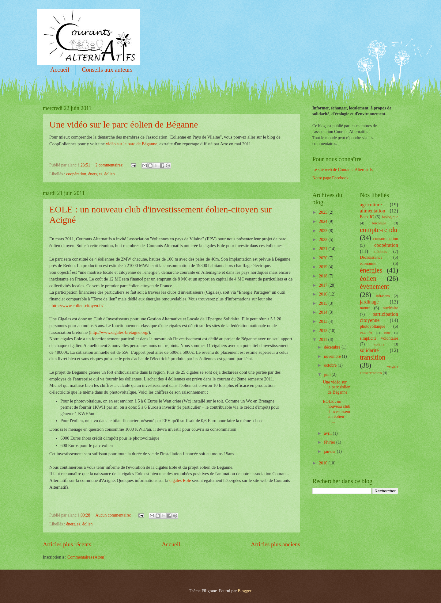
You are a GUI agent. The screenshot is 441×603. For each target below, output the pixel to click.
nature (365, 308)
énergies (95, 174)
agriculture (371, 205)
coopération (76, 174)
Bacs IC (367, 217)
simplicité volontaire (379, 338)
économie (368, 263)
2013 (323, 321)
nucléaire (390, 308)
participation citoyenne (379, 317)
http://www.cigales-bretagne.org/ (119, 332)
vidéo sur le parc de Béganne (131, 143)
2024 (323, 221)
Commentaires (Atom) (86, 557)
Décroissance (371, 257)
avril (328, 433)
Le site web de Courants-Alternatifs (342, 169)
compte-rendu (379, 230)
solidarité (369, 350)
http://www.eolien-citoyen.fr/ (78, 305)
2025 (323, 212)
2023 (323, 230)
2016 (323, 294)
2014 (323, 312)
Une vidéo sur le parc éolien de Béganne (123, 124)
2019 (323, 267)
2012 (323, 330)
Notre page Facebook (330, 178)
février (330, 442)
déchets (381, 251)
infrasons (383, 296)
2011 (323, 339)
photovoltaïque (372, 326)
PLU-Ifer (366, 332)
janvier (330, 451)
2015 (323, 303)
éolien (109, 174)
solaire (379, 344)
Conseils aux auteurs (107, 69)
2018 (323, 276)
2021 (323, 248)
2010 (323, 463)
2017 (323, 285)
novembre (333, 356)
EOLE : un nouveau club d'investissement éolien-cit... (336, 411)
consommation (385, 238)
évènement (374, 286)
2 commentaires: (110, 165)
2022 (323, 239)
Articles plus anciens (275, 544)
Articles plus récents (67, 544)
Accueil (59, 69)
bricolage (379, 223)
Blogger (244, 591)
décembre (332, 347)
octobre (331, 365)
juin (328, 374)
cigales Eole (180, 480)
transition (372, 357)
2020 (323, 258)
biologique (390, 217)
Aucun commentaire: (114, 515)
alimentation (372, 211)
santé (386, 332)
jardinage (369, 302)
